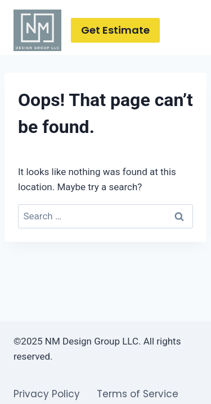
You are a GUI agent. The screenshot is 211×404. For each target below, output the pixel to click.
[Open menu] (187, 30)
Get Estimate (115, 30)
